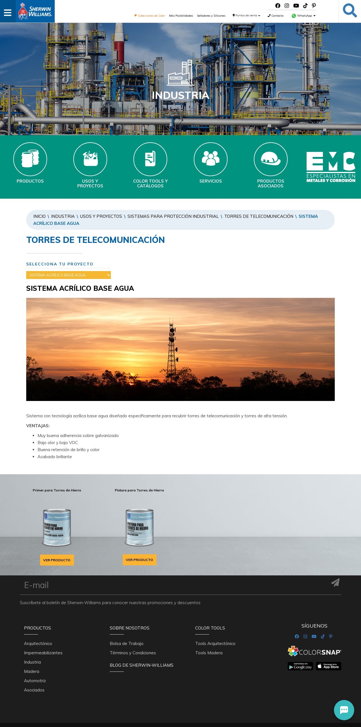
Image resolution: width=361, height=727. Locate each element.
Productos (37, 628)
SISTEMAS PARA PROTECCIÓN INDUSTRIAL (173, 216)
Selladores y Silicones (211, 15)
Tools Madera (209, 652)
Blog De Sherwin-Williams (141, 665)
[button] (344, 710)
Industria (63, 216)
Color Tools (210, 628)
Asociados (34, 690)
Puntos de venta (247, 15)
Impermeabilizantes (43, 652)
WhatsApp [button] (303, 15)
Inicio (39, 216)
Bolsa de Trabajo (127, 643)
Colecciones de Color (149, 15)
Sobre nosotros (129, 628)
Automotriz (35, 680)
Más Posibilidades (181, 15)
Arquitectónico (38, 643)
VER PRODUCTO (57, 560)
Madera (31, 671)
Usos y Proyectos (101, 216)
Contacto (275, 15)
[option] (57, 526)
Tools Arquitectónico (215, 643)
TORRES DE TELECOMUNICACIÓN (258, 216)
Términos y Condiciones (133, 652)
